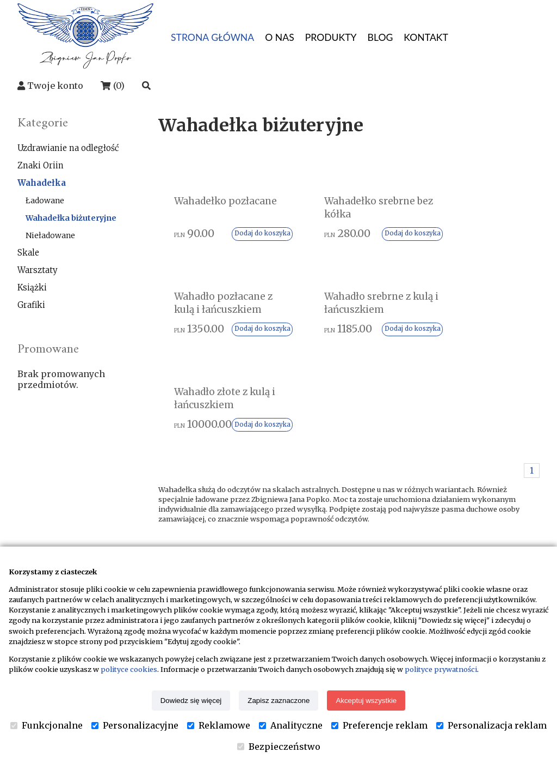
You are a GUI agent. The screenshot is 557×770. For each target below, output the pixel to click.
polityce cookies (129, 669)
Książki (32, 287)
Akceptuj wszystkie (366, 700)
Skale (28, 252)
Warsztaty (37, 270)
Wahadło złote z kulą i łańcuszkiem (347, 326)
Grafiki (31, 305)
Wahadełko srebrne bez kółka (348, 208)
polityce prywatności (441, 669)
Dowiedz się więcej (191, 700)
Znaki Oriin (40, 165)
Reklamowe (218, 725)
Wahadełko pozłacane (202, 208)
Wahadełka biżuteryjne (71, 218)
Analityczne (291, 725)
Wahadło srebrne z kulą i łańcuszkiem (220, 326)
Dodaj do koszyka (232, 252)
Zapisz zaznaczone (278, 700)
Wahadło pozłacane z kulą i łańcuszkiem (476, 215)
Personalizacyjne (134, 725)
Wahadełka (41, 183)
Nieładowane (50, 235)
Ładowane (45, 200)
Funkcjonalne (46, 725)
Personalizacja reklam (491, 725)
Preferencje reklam (379, 725)
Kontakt (362, 533)
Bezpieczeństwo (278, 747)
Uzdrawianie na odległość (68, 148)
